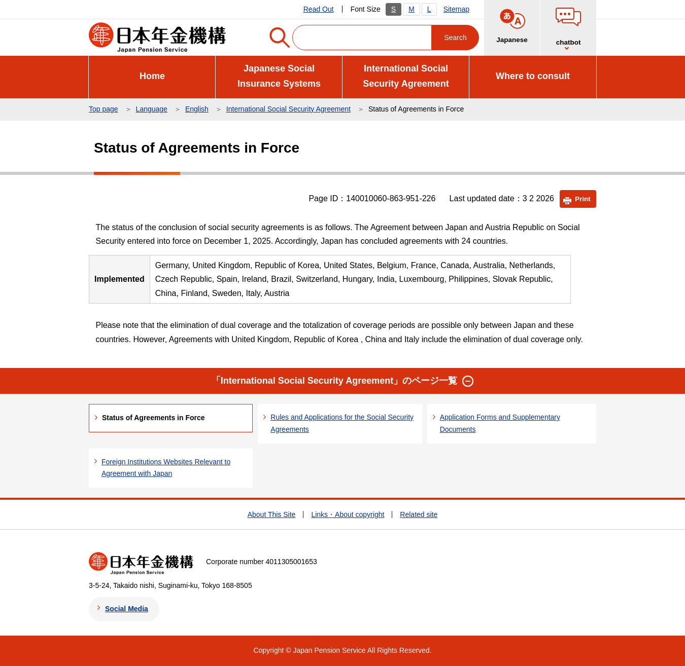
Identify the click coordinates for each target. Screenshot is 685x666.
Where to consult (533, 76)
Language (151, 109)
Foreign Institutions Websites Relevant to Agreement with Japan (165, 468)
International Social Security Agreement (406, 76)
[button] (467, 381)
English (197, 109)
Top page (103, 109)
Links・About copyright (347, 514)
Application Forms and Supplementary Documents (500, 423)
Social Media (126, 609)
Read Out (318, 9)
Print (582, 199)
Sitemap (456, 9)
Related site (418, 514)
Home (152, 76)
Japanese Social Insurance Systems (279, 76)
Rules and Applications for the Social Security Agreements (342, 423)
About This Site (272, 514)
